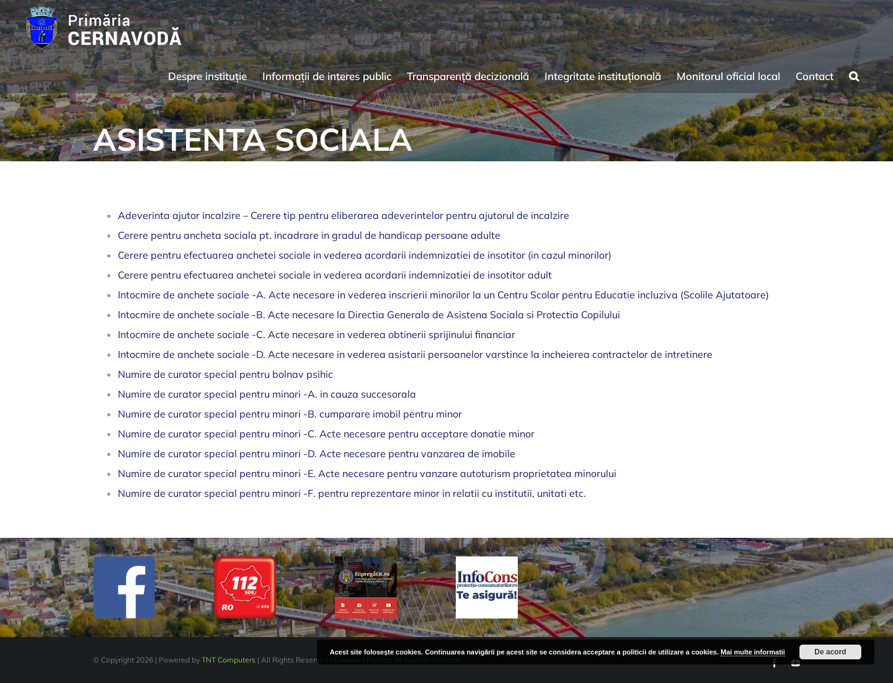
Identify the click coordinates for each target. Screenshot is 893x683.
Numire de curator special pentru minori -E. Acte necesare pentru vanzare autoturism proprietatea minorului (367, 473)
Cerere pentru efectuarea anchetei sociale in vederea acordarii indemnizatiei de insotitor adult (335, 275)
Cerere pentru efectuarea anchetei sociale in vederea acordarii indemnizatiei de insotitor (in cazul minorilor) (364, 255)
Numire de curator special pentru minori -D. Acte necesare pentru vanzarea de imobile (316, 453)
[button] (854, 74)
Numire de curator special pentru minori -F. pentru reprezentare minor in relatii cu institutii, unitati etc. (352, 493)
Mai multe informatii (753, 652)
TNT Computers (228, 659)
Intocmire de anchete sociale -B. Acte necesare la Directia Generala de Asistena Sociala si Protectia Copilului (369, 314)
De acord (830, 652)
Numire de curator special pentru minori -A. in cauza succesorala (267, 394)
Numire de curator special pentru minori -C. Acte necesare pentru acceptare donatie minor (326, 433)
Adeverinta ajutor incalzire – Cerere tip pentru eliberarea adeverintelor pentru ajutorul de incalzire (343, 215)
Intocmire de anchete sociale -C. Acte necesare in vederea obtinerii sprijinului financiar (316, 334)
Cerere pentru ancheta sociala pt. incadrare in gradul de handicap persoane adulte (309, 235)
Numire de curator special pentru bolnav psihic (225, 374)
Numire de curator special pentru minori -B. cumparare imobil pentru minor (290, 414)
